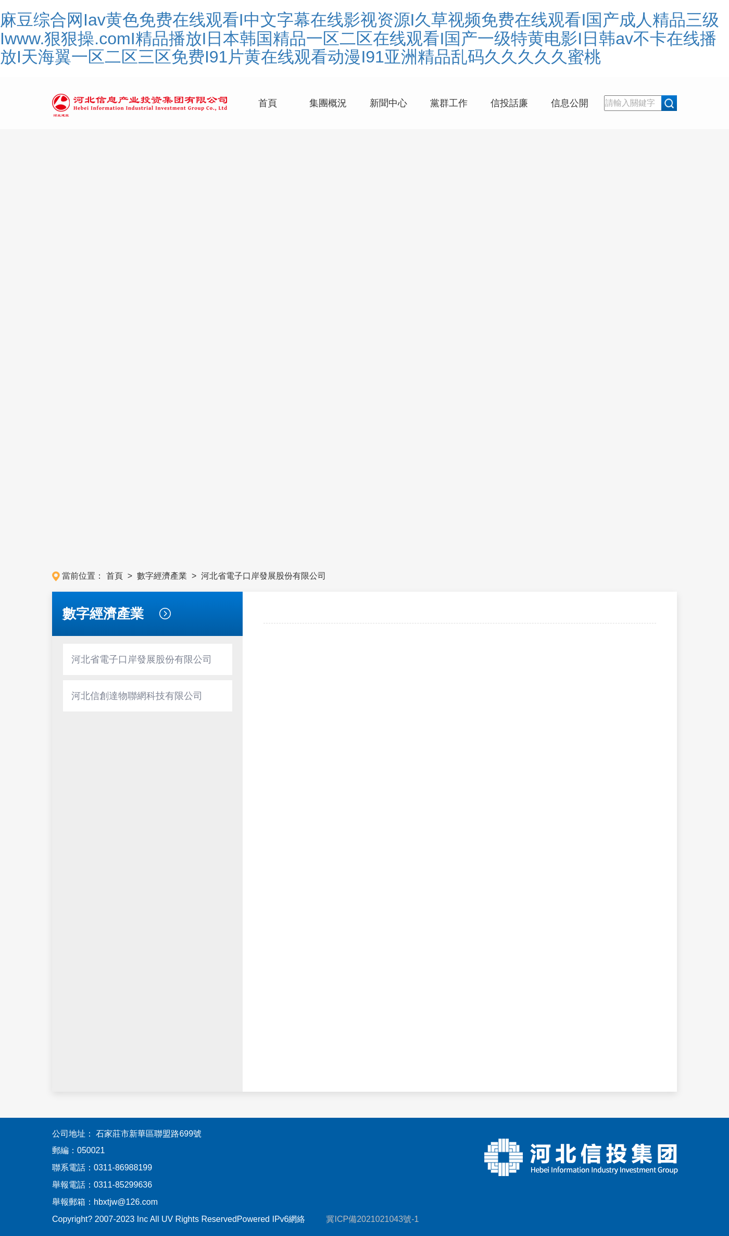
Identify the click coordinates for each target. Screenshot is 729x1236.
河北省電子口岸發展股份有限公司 (263, 575)
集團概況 (328, 103)
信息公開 (569, 103)
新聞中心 (388, 103)
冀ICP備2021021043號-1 (368, 1219)
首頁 (267, 103)
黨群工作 (449, 103)
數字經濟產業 (163, 575)
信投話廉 (509, 103)
